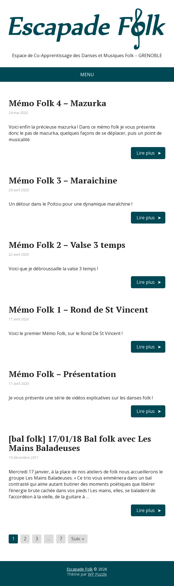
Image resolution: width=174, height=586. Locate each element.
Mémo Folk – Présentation (62, 374)
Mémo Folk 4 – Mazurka (57, 103)
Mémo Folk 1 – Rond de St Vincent (78, 309)
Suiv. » (77, 539)
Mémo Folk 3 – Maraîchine (63, 180)
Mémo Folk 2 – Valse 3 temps (67, 244)
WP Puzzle (97, 574)
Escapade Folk (80, 569)
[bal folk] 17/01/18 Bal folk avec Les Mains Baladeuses (80, 443)
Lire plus (146, 153)
